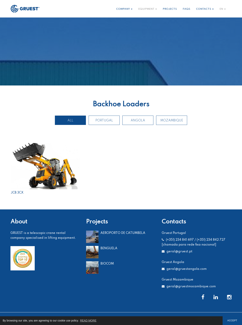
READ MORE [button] (88, 320)
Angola (138, 120)
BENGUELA (108, 248)
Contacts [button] (205, 9)
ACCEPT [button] (232, 320)
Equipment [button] (147, 9)
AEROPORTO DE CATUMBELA (122, 233)
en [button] (223, 9)
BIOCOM (107, 263)
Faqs (186, 9)
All (70, 120)
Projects (170, 9)
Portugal (104, 120)
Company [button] (124, 9)
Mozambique (171, 120)
